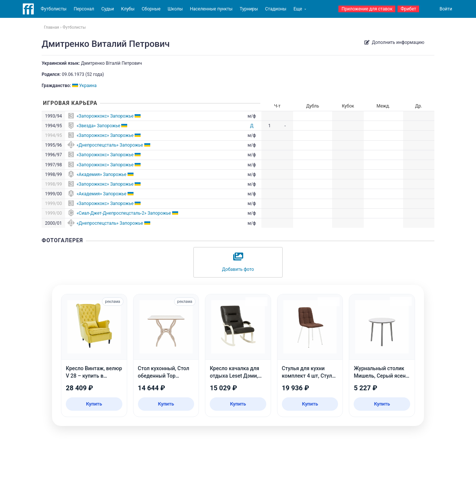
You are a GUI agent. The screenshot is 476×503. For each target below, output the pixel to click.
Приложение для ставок (366, 9)
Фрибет (408, 9)
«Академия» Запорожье (101, 174)
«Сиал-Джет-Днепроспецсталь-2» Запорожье (124, 213)
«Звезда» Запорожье (98, 125)
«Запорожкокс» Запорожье (105, 116)
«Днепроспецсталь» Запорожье (110, 145)
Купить (94, 404)
